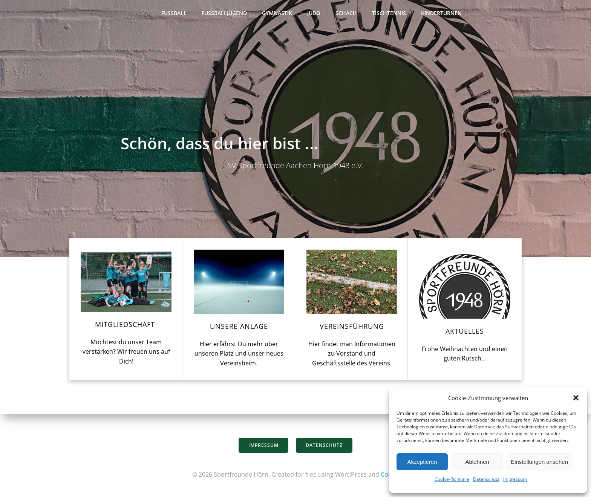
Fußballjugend (224, 13)
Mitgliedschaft (125, 325)
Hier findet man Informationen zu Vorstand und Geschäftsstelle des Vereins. (351, 355)
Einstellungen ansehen (539, 462)
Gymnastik (277, 13)
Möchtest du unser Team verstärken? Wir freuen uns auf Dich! (125, 353)
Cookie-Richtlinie (452, 479)
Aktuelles (465, 332)
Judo (313, 13)
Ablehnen (477, 462)
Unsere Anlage (239, 327)
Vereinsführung (352, 327)
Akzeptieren (422, 462)
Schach (346, 13)
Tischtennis (389, 13)
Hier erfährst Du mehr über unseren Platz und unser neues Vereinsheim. (238, 355)
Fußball (174, 13)
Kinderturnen (441, 13)
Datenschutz (486, 479)
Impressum (515, 479)
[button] (576, 398)
